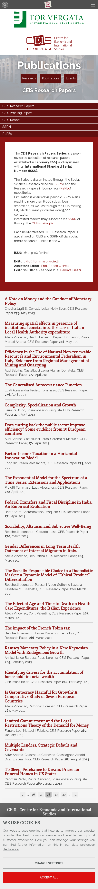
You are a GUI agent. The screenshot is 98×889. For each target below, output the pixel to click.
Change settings (49, 863)
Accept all (49, 877)
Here (38, 840)
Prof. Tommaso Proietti (42, 261)
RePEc (65, 188)
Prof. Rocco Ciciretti (55, 266)
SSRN (59, 184)
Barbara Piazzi (70, 270)
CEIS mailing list (43, 223)
